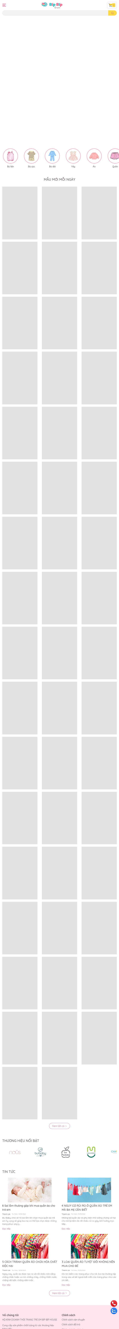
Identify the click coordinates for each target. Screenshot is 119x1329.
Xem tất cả (59, 1053)
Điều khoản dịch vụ (12, 1317)
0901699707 (23, 1270)
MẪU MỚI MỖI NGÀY (59, 107)
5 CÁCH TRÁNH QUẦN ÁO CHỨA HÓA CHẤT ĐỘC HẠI (29, 1191)
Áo (94, 94)
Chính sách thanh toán (73, 1256)
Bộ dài (52, 94)
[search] (112, 13)
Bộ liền (10, 94)
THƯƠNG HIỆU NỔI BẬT (20, 1068)
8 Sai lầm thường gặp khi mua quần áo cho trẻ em (28, 1135)
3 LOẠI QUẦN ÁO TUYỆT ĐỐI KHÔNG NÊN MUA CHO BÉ (88, 1191)
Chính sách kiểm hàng (73, 1261)
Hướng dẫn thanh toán (13, 1308)
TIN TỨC (8, 1099)
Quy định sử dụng (71, 1266)
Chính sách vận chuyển (73, 1247)
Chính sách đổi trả (71, 1251)
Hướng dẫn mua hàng (13, 1303)
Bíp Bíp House (31, 1326)
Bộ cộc (31, 94)
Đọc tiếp (6, 1156)
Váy (73, 94)
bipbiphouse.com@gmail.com (26, 1275)
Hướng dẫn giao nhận (13, 1312)
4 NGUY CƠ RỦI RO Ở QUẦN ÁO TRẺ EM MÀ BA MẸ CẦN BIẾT (87, 1135)
